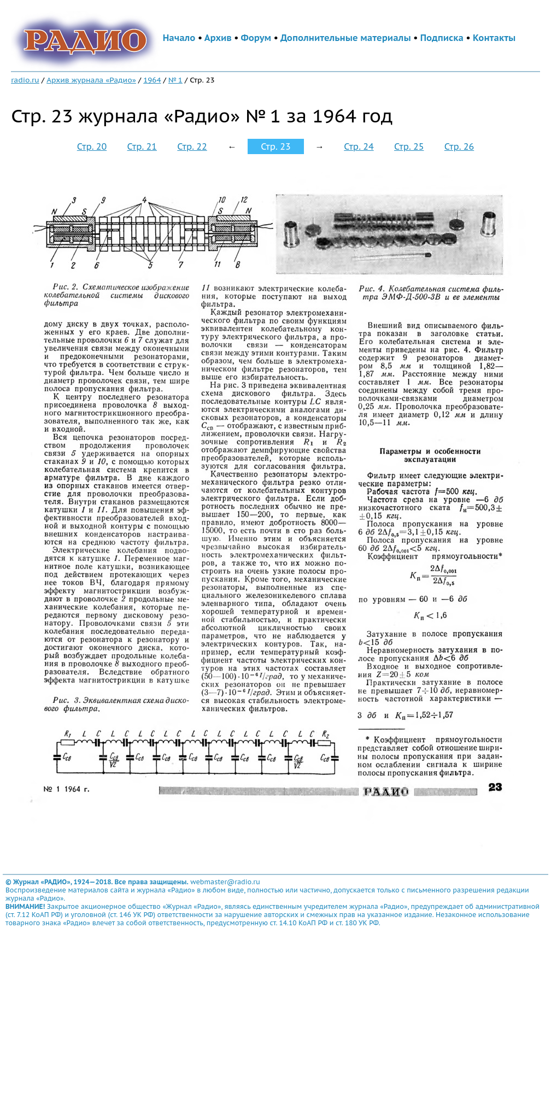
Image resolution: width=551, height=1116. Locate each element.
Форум (256, 38)
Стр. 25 (409, 146)
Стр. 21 (142, 146)
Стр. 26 (459, 146)
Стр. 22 (192, 146)
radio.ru (25, 80)
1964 (152, 80)
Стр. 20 (92, 146)
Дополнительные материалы (345, 38)
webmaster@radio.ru (225, 882)
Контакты (494, 38)
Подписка (442, 38)
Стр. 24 (358, 146)
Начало (179, 38)
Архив (218, 38)
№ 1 (175, 80)
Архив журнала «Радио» (91, 80)
